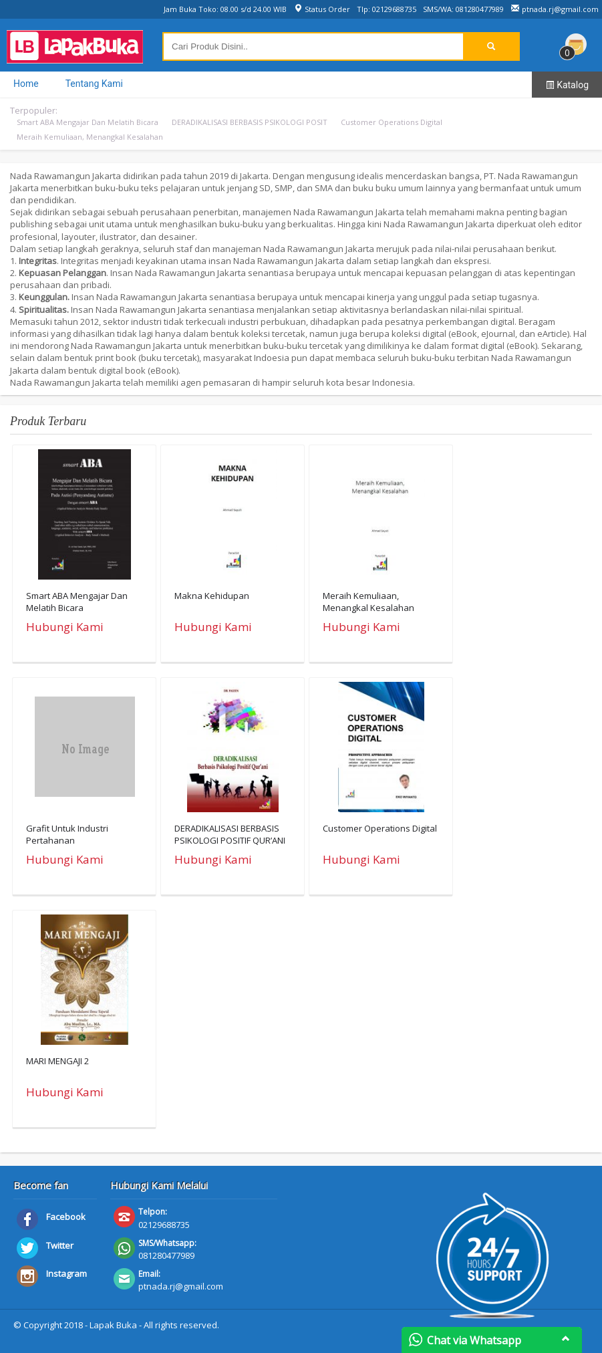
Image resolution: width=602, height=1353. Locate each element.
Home (26, 83)
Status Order (321, 9)
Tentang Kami (94, 83)
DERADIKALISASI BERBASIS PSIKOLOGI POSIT (249, 122)
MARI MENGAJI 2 (57, 1061)
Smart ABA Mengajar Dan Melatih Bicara (87, 122)
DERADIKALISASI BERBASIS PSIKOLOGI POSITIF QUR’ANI (229, 834)
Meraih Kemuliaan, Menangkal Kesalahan (90, 137)
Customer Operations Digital (391, 122)
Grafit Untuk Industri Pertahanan (67, 834)
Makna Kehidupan (211, 596)
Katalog (567, 85)
